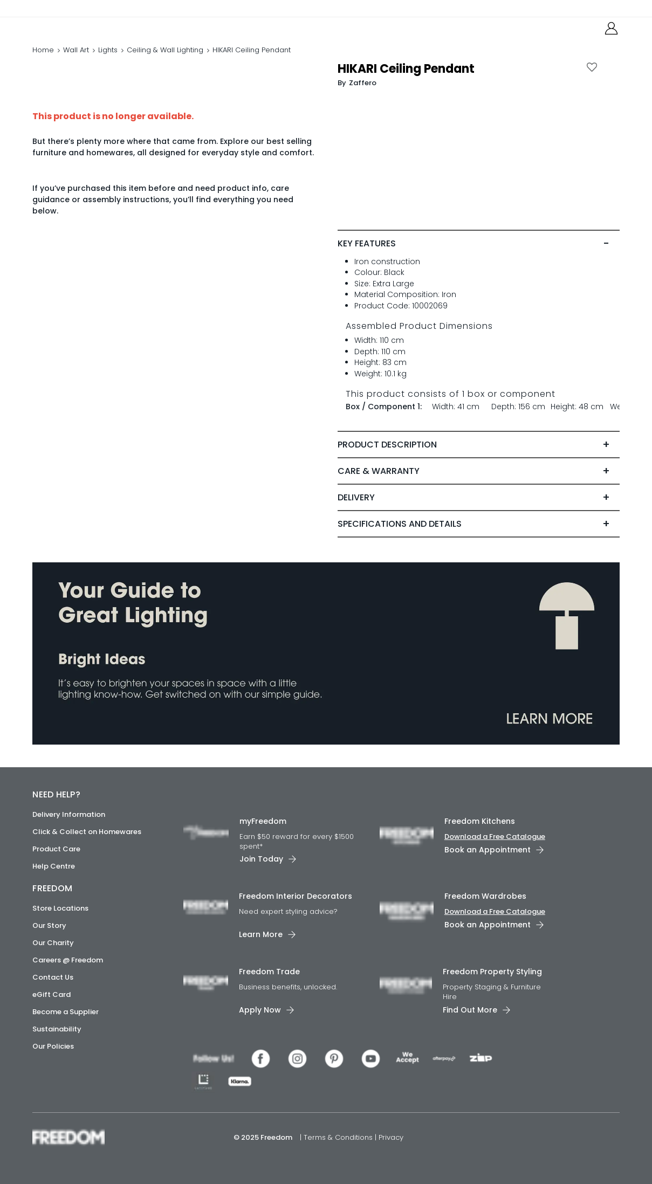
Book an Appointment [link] (487, 849)
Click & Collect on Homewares (86, 832)
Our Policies (53, 1046)
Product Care (56, 849)
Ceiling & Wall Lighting (165, 62)
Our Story (49, 925)
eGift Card (51, 994)
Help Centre (53, 866)
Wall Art (76, 62)
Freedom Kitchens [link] (479, 821)
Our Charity (53, 943)
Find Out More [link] (470, 1009)
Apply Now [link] (260, 1009)
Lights (108, 62)
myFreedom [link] (262, 821)
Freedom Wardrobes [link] (485, 896)
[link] (80, 31)
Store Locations (60, 908)
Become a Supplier (65, 1012)
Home (43, 62)
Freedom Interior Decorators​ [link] (295, 896)
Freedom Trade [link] (269, 971)
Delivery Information (68, 814)
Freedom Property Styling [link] (492, 971)
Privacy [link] (391, 1137)
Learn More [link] (261, 934)
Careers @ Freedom (67, 960)
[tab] (478, 266)
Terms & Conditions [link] (339, 1137)
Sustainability (56, 1029)
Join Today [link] (261, 859)
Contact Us (52, 977)
